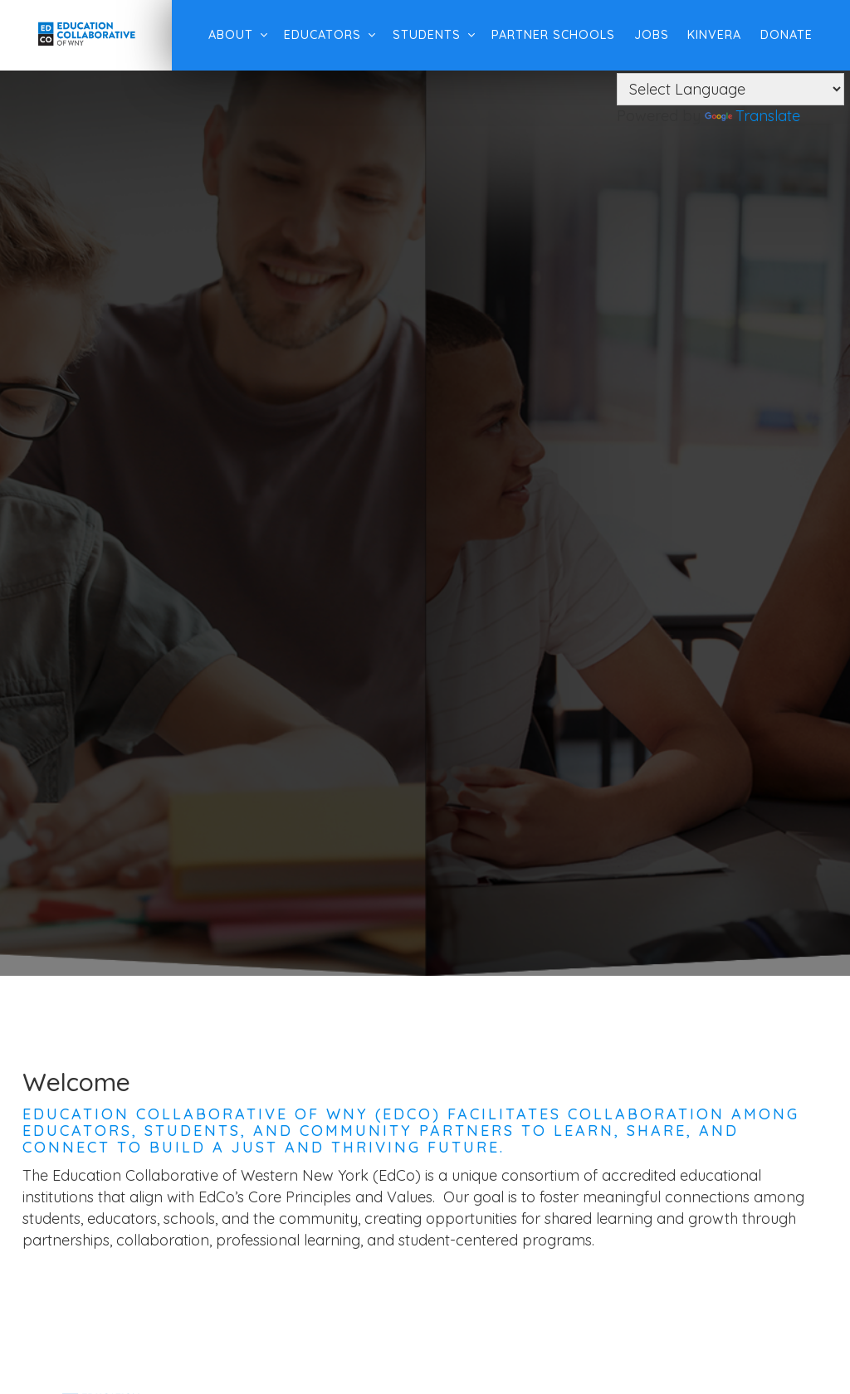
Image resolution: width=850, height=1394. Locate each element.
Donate (780, 34)
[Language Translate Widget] (730, 89)
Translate (752, 115)
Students (420, 34)
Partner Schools (546, 34)
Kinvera (708, 34)
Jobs (645, 34)
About (224, 34)
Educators (315, 34)
